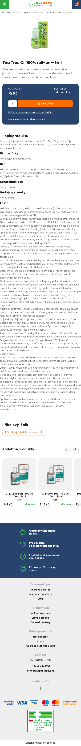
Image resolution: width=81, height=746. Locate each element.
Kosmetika (12, 12)
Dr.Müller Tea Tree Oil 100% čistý (19, 496)
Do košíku (45, 103)
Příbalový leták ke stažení (24, 432)
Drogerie (25, 12)
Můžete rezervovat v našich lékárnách (30, 112)
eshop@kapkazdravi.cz (40, 670)
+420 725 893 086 (41, 666)
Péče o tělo (39, 12)
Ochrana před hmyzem (59, 12)
